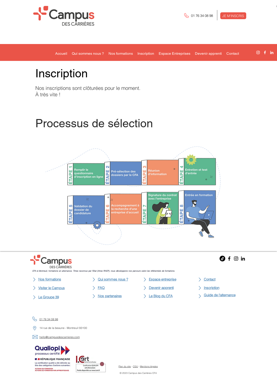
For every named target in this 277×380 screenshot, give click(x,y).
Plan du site (125, 366)
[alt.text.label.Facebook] (265, 52)
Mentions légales (149, 366)
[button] (233, 15)
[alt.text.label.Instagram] (258, 52)
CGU (135, 366)
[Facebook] (229, 258)
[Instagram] (236, 258)
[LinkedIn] (243, 258)
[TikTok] (222, 258)
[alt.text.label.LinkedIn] (271, 52)
